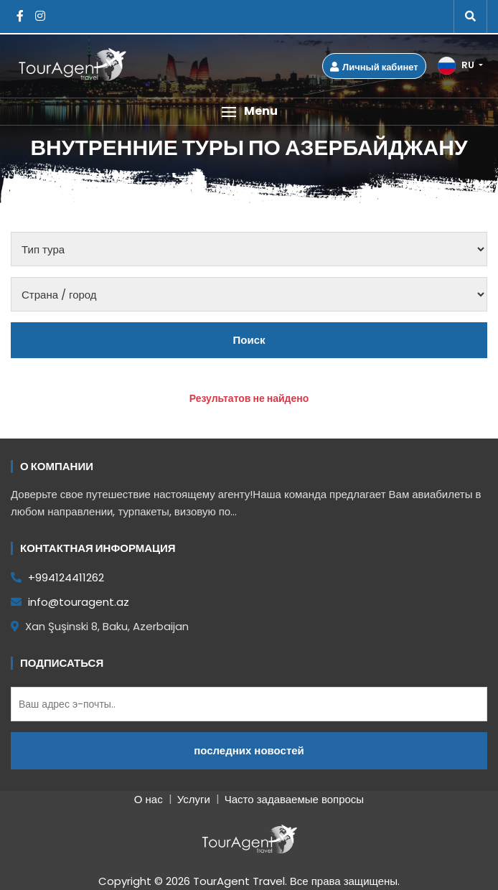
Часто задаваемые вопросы (294, 799)
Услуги (193, 799)
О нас (148, 799)
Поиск (248, 339)
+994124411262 (57, 577)
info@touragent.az (70, 601)
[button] (249, 112)
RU (457, 66)
